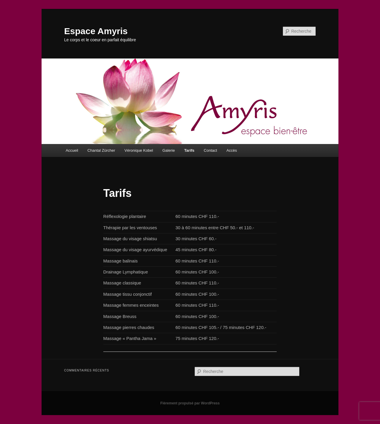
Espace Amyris (96, 31)
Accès (232, 150)
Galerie (168, 150)
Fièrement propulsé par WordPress (190, 403)
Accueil (72, 150)
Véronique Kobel (138, 150)
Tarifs (189, 150)
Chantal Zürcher (101, 150)
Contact (210, 150)
